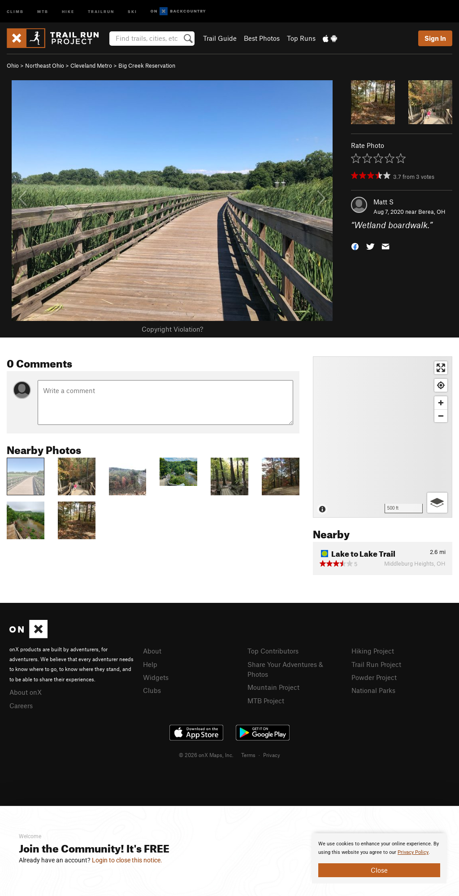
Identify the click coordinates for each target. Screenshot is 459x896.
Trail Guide (220, 38)
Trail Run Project (376, 664)
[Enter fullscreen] (440, 367)
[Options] (437, 503)
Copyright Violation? (172, 329)
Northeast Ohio (44, 65)
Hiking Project (372, 651)
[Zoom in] (440, 402)
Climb (15, 11)
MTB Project (265, 701)
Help (150, 664)
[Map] (382, 437)
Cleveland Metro (91, 65)
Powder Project (374, 677)
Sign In (435, 38)
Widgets (156, 677)
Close (379, 870)
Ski (132, 11)
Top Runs (301, 38)
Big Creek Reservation (146, 65)
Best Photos (262, 38)
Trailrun (101, 11)
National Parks (373, 690)
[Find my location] (440, 385)
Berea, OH (432, 211)
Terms (248, 755)
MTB (42, 11)
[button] (355, 246)
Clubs (152, 690)
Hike (68, 11)
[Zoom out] (440, 415)
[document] (379, 858)
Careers (21, 705)
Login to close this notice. (127, 860)
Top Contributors (273, 651)
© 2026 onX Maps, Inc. (206, 755)
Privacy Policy (413, 852)
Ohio (13, 65)
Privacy (271, 755)
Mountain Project (273, 687)
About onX (25, 692)
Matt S (383, 202)
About (152, 651)
